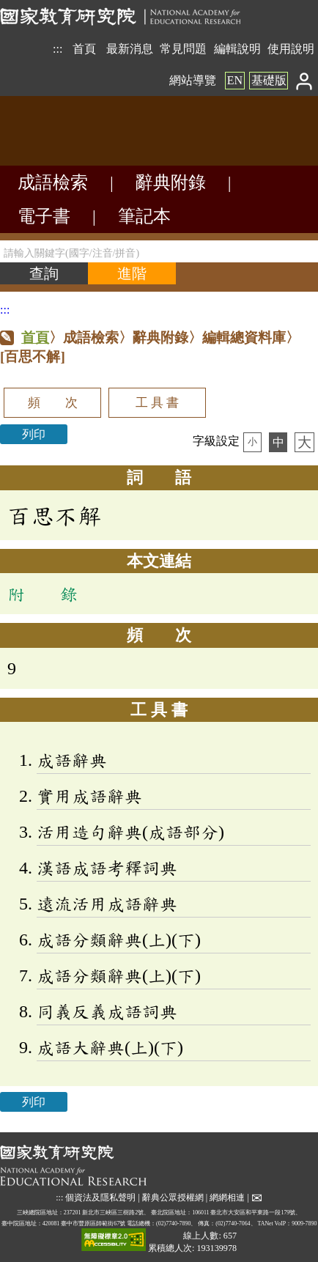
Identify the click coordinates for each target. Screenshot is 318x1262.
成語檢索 (53, 182)
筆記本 (144, 216)
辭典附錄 (171, 182)
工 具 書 (157, 403)
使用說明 (290, 49)
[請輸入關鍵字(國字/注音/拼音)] (159, 251)
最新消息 (129, 49)
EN (235, 80)
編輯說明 (237, 49)
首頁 (84, 49)
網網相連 (227, 1197)
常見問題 (183, 49)
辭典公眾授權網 (173, 1197)
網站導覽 (192, 80)
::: (57, 49)
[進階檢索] (132, 273)
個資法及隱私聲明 (100, 1197)
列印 (33, 434)
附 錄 (42, 593)
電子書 (44, 216)
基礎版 (268, 80)
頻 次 (53, 403)
